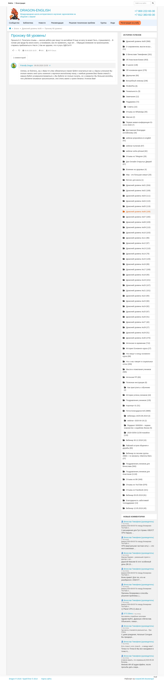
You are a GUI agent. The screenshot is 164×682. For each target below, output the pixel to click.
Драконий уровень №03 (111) (136, 196)
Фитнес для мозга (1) (133, 180)
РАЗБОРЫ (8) (130, 86)
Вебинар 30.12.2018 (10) (134, 440)
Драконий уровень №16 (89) (136, 264)
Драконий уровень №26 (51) (136, 317)
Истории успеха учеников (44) (137, 395)
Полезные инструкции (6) (135, 382)
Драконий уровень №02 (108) (136, 191)
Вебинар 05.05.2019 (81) (134, 495)
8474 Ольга (52, 50)
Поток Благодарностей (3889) (137, 411)
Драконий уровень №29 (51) (136, 333)
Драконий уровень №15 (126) (136, 259)
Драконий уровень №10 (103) (136, 233)
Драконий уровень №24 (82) (136, 306)
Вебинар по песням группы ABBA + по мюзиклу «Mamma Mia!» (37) (137, 456)
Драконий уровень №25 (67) (136, 312)
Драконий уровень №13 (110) (136, 248)
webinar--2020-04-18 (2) (135, 421)
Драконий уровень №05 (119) (136, 206)
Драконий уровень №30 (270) (136, 338)
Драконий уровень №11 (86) (136, 238)
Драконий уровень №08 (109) (136, 222)
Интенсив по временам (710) (136, 343)
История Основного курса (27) (137, 348)
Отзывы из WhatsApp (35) (135, 112)
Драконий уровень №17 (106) (136, 269)
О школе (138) (130, 65)
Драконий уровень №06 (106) (136, 212)
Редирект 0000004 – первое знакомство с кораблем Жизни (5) (138, 426)
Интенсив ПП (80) (132, 377)
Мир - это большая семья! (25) (137, 175)
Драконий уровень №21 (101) (136, 291)
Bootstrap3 (149, 679)
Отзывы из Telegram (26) (135, 156)
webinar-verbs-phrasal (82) (135, 151)
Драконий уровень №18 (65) (136, 275)
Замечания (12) (131, 97)
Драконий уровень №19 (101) (136, 280)
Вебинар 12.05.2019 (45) (134, 508)
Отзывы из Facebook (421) (135, 490)
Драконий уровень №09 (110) (136, 227)
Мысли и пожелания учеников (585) (137, 370)
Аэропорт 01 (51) (131, 406)
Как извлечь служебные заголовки (133, 616)
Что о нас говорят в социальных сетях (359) (138, 363)
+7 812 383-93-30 (145, 14)
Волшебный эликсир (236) (135, 81)
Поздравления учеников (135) (137, 400)
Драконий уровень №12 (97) (136, 243)
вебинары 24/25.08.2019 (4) (137, 416)
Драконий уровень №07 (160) (136, 217)
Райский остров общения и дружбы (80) (135, 446)
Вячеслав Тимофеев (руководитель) (139, 522)
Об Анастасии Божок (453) (135, 60)
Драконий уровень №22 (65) (136, 296)
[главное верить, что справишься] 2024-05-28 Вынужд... (137, 661)
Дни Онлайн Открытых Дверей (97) (137, 163)
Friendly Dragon (26, 65)
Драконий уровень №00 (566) (136, 41)
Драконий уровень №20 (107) (136, 285)
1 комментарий (19, 58)
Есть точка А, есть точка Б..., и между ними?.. (137, 646)
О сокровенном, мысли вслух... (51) (137, 48)
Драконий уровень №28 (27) (136, 327)
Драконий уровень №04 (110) (136, 201)
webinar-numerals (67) (133, 146)
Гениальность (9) (131, 91)
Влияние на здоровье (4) (135, 169)
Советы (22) (130, 107)
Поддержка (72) (131, 102)
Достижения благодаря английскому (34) (134, 131)
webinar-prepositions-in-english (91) (137, 139)
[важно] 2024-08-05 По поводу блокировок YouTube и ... (136, 527)
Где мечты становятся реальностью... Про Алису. (136, 631)
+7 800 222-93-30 (145, 11)
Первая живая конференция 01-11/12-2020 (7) (138, 123)
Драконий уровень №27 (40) (136, 322)
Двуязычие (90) (131, 75)
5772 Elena (128, 614)
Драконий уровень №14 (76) (136, 254)
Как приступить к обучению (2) (137, 388)
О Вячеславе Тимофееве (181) (137, 54)
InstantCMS (140, 679)
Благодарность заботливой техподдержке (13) (136, 501)
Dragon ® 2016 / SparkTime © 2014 (23, 679)
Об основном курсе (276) (135, 70)
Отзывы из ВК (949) (132, 479)
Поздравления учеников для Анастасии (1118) (136, 473)
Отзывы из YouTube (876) (135, 485)
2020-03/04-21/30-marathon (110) (137, 434)
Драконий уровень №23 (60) (136, 301)
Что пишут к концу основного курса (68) (136, 355)
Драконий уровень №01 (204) (136, 185)
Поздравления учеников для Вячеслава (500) (136, 465)
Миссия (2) (129, 117)
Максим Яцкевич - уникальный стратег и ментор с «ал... (135, 558)
